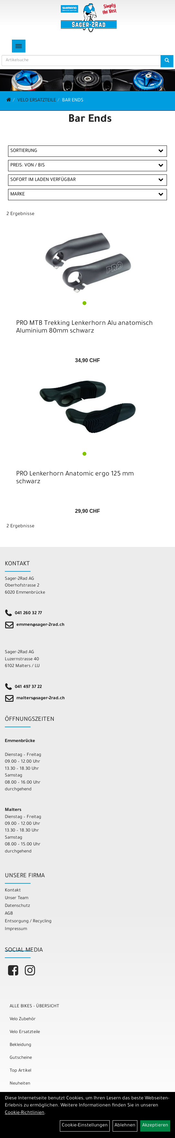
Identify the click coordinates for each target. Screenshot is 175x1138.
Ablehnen (125, 1125)
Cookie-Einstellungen (85, 1125)
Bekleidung (20, 1045)
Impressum (16, 929)
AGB (9, 913)
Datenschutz (17, 906)
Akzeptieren (155, 1125)
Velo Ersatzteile (36, 100)
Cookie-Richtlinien (24, 1113)
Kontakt (13, 890)
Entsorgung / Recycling (28, 921)
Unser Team (16, 898)
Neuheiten (20, 1083)
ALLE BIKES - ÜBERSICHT (34, 1006)
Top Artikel (20, 1070)
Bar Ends (72, 100)
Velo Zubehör (23, 1019)
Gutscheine (21, 1058)
